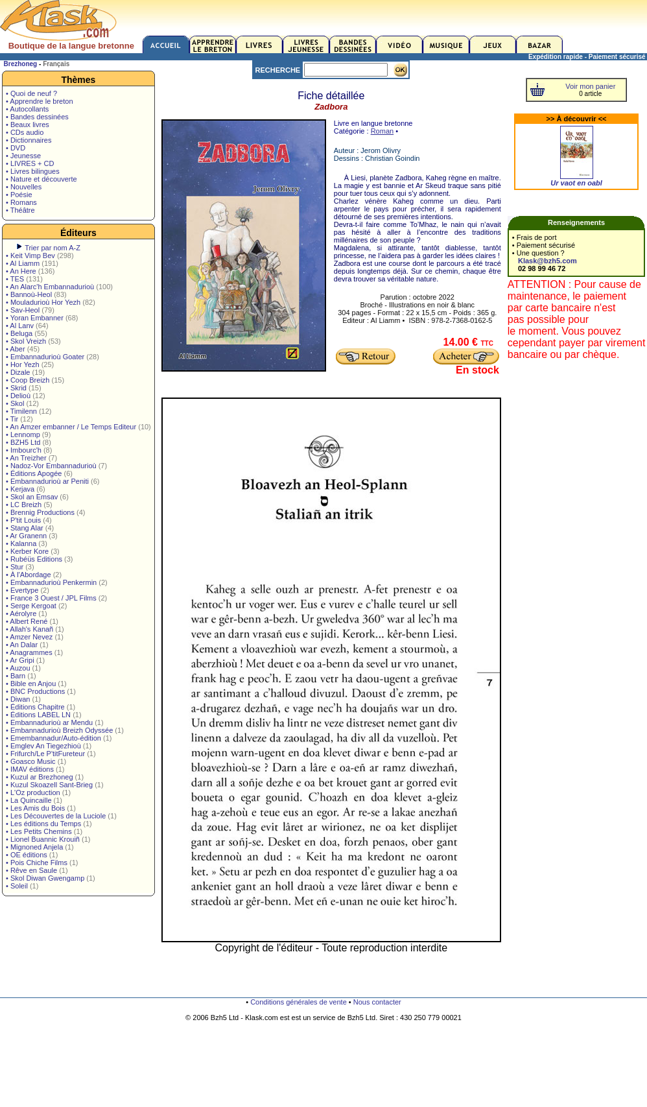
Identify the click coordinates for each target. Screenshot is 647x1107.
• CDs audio (24, 132)
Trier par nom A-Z (52, 248)
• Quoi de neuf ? (31, 93)
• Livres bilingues (33, 171)
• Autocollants (27, 109)
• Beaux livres (27, 124)
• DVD (15, 148)
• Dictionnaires (29, 140)
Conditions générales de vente (298, 1002)
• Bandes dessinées (37, 117)
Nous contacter (377, 1002)
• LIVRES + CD (30, 163)
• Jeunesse (23, 156)
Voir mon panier (590, 86)
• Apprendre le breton (39, 101)
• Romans (21, 202)
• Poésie (19, 194)
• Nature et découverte (41, 179)
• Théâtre (20, 210)
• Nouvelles (23, 187)
